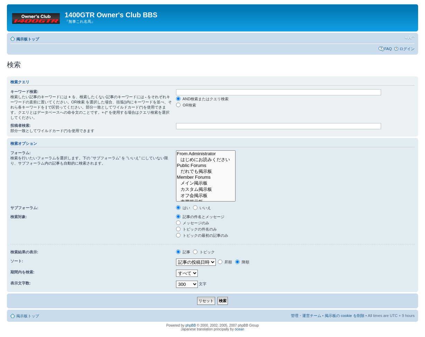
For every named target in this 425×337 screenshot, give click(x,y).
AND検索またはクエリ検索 (202, 99)
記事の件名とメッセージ (200, 217)
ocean (239, 329)
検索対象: (18, 217)
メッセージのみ (192, 223)
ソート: (16, 261)
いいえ (202, 208)
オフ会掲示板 (205, 196)
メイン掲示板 (205, 183)
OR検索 (186, 105)
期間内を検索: (22, 272)
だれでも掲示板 (205, 171)
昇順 (225, 262)
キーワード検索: (24, 92)
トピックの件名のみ (196, 229)
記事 (183, 252)
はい (183, 208)
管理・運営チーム (306, 315)
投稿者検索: (20, 125)
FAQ (388, 49)
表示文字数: (20, 283)
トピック (204, 252)
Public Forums (205, 165)
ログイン (407, 49)
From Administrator (205, 154)
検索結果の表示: (24, 252)
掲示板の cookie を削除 (344, 315)
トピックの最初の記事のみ (202, 235)
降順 (242, 262)
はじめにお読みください (205, 160)
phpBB (190, 325)
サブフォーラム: (24, 208)
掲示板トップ (27, 39)
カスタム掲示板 (205, 189)
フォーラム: (20, 153)
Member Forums (205, 177)
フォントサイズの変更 (410, 38)
